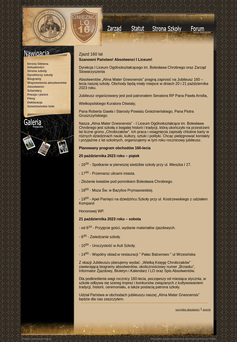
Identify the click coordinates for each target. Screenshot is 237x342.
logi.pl (47, 338)
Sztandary (34, 90)
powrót (207, 309)
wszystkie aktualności (187, 309)
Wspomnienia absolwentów (47, 82)
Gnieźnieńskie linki (40, 106)
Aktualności (35, 67)
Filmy (31, 98)
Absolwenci (35, 86)
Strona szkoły (37, 71)
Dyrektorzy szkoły (40, 75)
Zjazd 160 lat (91, 54)
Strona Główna (37, 63)
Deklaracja (34, 102)
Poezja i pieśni (37, 94)
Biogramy (34, 79)
